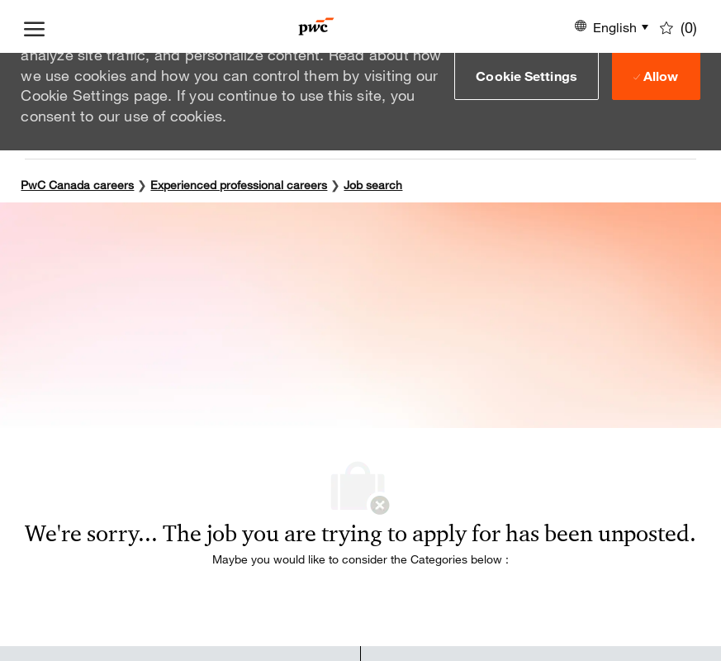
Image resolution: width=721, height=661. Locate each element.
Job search (373, 185)
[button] (526, 75)
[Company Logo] (316, 26)
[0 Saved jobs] (678, 26)
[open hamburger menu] (34, 26)
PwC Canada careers (77, 185)
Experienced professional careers (238, 185)
